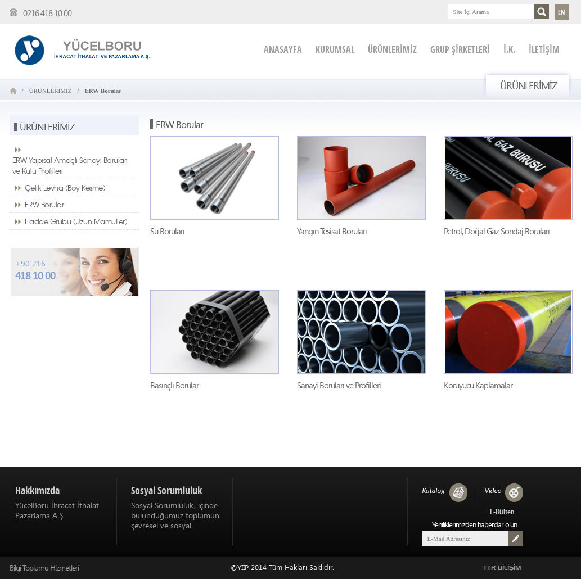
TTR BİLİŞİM (502, 568)
